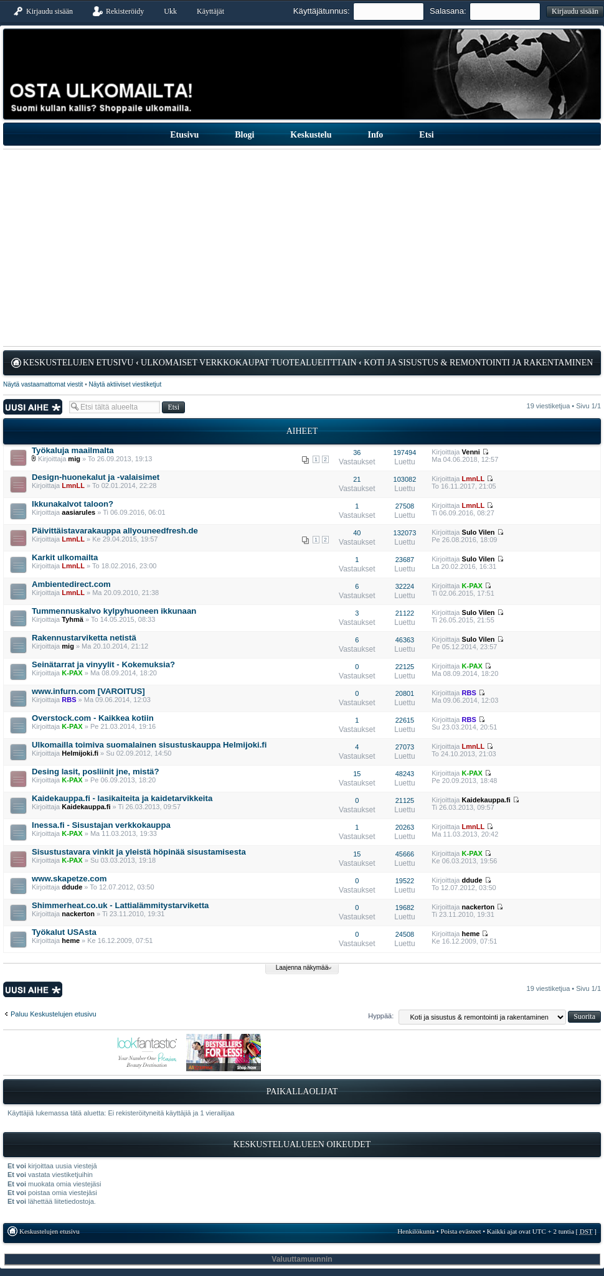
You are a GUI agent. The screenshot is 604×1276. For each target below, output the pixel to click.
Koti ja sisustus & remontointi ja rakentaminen (478, 362)
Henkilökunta (416, 1231)
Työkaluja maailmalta (73, 450)
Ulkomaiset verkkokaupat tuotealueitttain (249, 362)
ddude (72, 887)
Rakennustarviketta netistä (84, 637)
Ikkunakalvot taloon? (72, 504)
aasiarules (78, 512)
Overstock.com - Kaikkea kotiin (93, 718)
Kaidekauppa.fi (86, 806)
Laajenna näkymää (302, 967)
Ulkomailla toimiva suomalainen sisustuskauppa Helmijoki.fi (149, 744)
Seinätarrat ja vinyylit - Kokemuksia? (103, 664)
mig (74, 458)
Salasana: (448, 11)
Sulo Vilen (478, 532)
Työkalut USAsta (64, 932)
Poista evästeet (460, 1231)
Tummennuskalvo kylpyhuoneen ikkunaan (114, 611)
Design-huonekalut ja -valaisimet (95, 477)
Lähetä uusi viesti (33, 407)
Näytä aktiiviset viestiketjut (124, 384)
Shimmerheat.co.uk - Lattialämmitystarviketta (120, 905)
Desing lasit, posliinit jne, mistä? (95, 771)
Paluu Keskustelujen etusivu (54, 1014)
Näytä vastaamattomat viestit (43, 384)
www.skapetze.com (69, 878)
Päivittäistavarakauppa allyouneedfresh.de (115, 530)
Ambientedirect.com (71, 584)
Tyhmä (72, 619)
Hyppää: (381, 1016)
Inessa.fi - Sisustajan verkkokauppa (101, 825)
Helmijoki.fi (80, 753)
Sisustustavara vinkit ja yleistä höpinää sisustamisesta (139, 851)
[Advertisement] (302, 248)
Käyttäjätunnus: (321, 11)
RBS (69, 699)
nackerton (78, 913)
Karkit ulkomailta (65, 557)
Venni (471, 452)
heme (71, 940)
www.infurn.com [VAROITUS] (88, 691)
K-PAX (472, 585)
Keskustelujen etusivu (78, 362)
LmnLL (73, 485)
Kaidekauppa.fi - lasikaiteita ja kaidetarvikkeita (122, 798)
